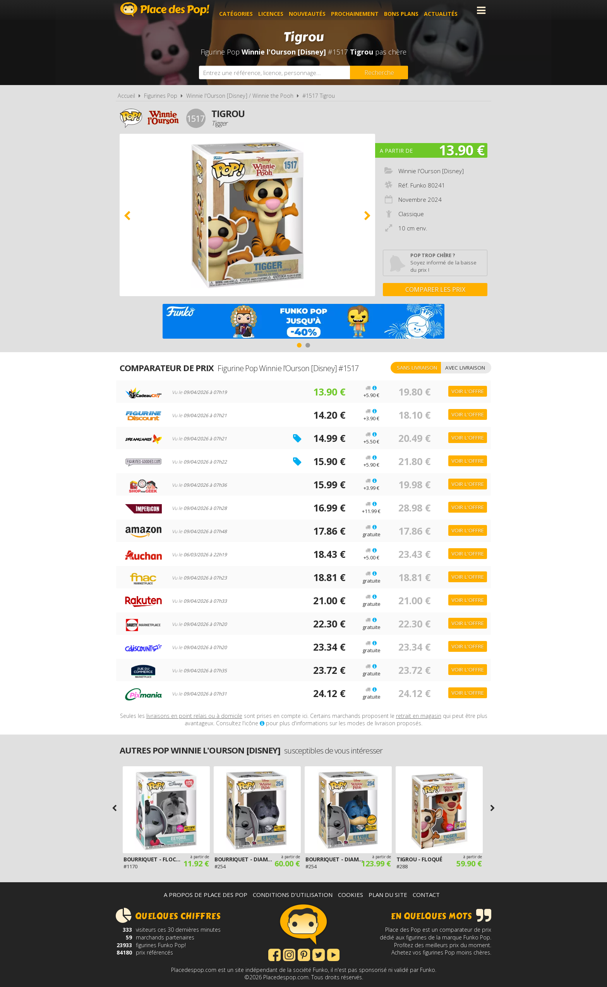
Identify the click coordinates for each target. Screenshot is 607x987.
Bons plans (409, 10)
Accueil (126, 95)
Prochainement (362, 10)
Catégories (244, 10)
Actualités (448, 10)
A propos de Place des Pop (205, 894)
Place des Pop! (165, 9)
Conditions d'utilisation (293, 894)
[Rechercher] (379, 72)
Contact (426, 894)
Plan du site (388, 894)
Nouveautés (315, 10)
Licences (278, 10)
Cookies (350, 894)
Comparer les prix (435, 289)
